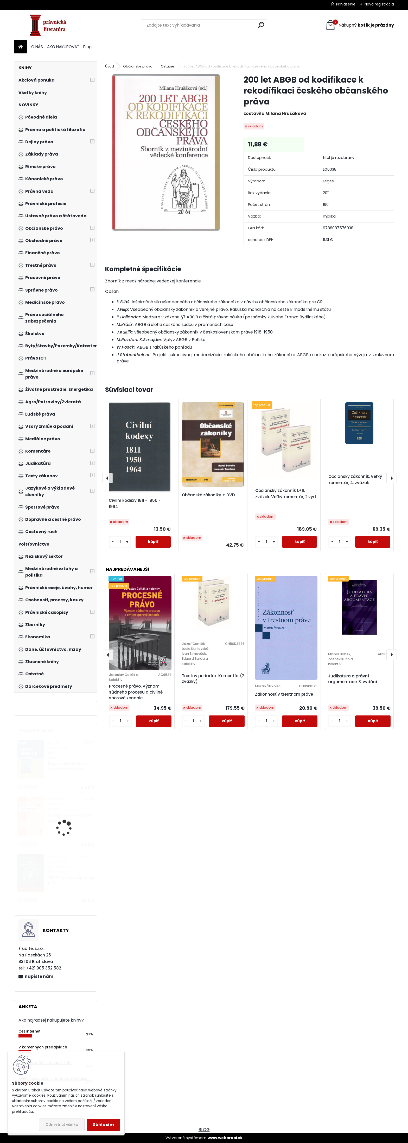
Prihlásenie (345, 4)
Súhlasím (103, 1125)
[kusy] (120, 542)
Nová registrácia (379, 4)
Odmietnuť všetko (62, 1124)
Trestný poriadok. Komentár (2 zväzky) (213, 678)
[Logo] (50, 25)
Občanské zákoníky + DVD (208, 495)
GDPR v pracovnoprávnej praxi (71, 880)
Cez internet (29, 1031)
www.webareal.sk (225, 1137)
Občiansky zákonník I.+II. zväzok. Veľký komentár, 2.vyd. (286, 493)
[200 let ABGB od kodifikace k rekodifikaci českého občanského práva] (166, 152)
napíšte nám (39, 976)
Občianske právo (137, 66)
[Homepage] (20, 47)
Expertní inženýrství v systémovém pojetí (67, 766)
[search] (261, 25)
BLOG (204, 1130)
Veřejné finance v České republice (70, 818)
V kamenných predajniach (42, 1047)
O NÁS (37, 47)
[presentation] (107, 478)
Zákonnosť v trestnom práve (284, 694)
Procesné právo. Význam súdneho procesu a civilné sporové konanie (136, 692)
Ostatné (167, 66)
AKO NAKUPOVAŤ (63, 47)
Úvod (109, 66)
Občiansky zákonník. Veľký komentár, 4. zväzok (355, 479)
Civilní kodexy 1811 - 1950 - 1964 (135, 503)
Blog (87, 47)
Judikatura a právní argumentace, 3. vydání (352, 679)
